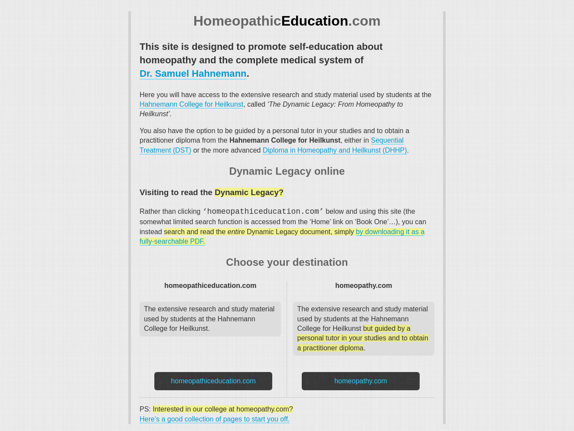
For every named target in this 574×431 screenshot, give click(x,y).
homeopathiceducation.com (213, 381)
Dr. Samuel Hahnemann (193, 73)
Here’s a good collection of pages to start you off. (215, 419)
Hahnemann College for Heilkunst (191, 104)
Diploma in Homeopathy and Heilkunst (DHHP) (335, 150)
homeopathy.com (360, 381)
